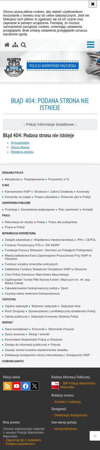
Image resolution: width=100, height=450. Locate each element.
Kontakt (88, 209)
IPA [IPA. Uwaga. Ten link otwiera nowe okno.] (79, 239)
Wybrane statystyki (44, 306)
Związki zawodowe (17, 239)
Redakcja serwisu (22, 151)
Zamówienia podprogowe (38, 209)
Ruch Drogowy (15, 311)
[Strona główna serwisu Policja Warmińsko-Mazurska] (7, 45)
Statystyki (9, 299)
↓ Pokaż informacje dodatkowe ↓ (50, 124)
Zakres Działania (61, 191)
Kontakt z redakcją (67, 402)
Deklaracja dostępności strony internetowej (33, 355)
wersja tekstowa (65, 429)
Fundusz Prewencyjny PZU (23, 245)
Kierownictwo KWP (17, 191)
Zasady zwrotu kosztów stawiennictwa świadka (36, 350)
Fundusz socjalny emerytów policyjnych (31, 264)
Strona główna (20, 147)
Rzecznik (38, 329)
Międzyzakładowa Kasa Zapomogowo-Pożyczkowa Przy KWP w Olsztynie (48, 257)
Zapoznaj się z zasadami (23, 440)
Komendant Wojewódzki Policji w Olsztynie (33, 339)
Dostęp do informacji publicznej (26, 344)
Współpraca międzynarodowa (54, 239)
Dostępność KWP (78, 355)
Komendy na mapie (18, 197)
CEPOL (91, 239)
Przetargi (11, 209)
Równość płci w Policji (76, 197)
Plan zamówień (68, 209)
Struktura (40, 191)
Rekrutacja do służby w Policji (25, 222)
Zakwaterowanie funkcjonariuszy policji (31, 288)
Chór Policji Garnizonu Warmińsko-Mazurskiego (37, 274)
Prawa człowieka (46, 197)
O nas (5, 185)
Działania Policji (12, 172)
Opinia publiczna (16, 316)
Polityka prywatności (20, 444)
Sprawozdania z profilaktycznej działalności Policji (62, 311)
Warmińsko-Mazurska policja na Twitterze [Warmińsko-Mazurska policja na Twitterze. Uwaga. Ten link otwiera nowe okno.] (34, 386)
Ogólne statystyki (16, 306)
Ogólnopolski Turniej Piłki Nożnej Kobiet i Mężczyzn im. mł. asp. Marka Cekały (47, 281)
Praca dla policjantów (63, 222)
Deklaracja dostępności (70, 415)
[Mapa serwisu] (15, 45)
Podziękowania (34, 179)
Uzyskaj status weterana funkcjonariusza (32, 293)
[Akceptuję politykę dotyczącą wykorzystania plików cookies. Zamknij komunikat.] (93, 4)
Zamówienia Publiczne (16, 203)
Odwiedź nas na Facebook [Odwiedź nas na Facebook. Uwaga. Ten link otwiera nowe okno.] (25, 386)
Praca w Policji (15, 227)
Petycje (56, 344)
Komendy (83, 191)
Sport (64, 288)
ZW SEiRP (52, 245)
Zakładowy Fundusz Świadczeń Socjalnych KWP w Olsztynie (46, 269)
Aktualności (12, 179)
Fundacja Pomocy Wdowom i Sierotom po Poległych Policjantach (48, 250)
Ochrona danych (12, 361)
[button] (90, 44)
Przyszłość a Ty (58, 179)
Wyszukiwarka (20, 142)
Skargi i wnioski (39, 334)
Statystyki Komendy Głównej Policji (54, 316)
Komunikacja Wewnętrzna (19, 233)
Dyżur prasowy (15, 334)
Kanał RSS (7, 386)
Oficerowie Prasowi (61, 329)
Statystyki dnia (70, 306)
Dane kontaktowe (16, 329)
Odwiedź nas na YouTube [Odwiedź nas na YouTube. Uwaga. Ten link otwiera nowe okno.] (16, 386)
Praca (6, 215)
